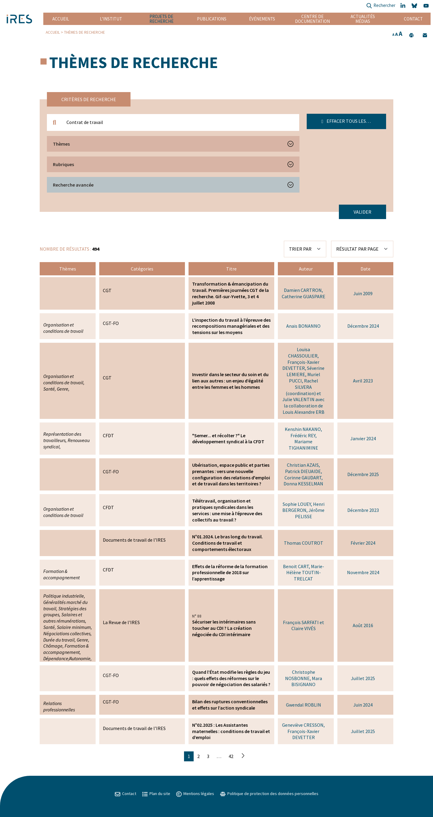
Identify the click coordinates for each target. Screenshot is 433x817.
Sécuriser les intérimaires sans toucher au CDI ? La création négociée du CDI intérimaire (224, 628)
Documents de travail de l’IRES (134, 540)
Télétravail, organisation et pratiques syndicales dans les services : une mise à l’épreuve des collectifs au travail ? (227, 510)
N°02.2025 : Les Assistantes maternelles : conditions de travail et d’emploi (231, 731)
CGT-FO (111, 323)
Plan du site (156, 793)
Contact (413, 19)
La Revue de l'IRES (121, 622)
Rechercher (380, 5)
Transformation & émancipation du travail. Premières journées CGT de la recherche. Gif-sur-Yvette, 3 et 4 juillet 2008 (230, 293)
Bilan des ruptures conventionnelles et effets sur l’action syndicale (230, 704)
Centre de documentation (312, 19)
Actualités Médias (363, 19)
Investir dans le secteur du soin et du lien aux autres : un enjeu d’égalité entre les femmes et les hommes (230, 380)
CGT (107, 290)
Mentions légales (195, 793)
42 (231, 756)
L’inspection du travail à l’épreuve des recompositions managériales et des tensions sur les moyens (231, 326)
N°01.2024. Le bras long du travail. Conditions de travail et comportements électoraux (227, 543)
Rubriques (63, 164)
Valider (362, 212)
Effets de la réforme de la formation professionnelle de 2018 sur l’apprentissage (230, 572)
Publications (211, 19)
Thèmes (61, 144)
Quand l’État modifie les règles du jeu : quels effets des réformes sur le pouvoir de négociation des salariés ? (231, 678)
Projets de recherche (161, 19)
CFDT (108, 435)
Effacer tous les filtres (352, 121)
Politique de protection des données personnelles (269, 793)
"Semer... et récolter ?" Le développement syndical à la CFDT (228, 438)
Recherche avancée (73, 185)
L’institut (111, 19)
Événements (262, 19)
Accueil (60, 19)
